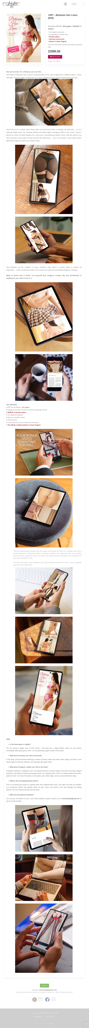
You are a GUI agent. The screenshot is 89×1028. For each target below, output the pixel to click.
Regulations (38, 1016)
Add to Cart (55, 56)
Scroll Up (44, 985)
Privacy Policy (49, 1016)
